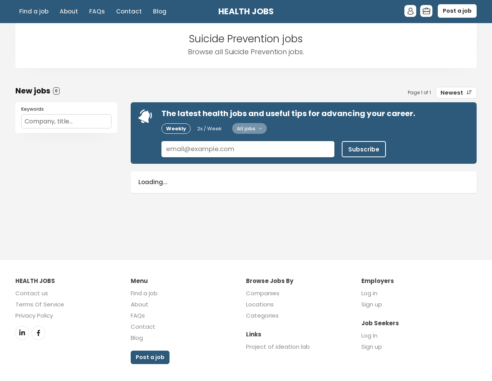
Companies (262, 293)
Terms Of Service (39, 304)
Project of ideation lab (278, 347)
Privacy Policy (34, 315)
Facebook (38, 332)
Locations (260, 304)
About (69, 11)
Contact (129, 11)
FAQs (97, 11)
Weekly (176, 128)
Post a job (457, 11)
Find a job (33, 11)
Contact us (31, 293)
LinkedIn (21, 332)
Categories (262, 315)
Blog (159, 11)
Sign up (371, 304)
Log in (369, 293)
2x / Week (209, 128)
